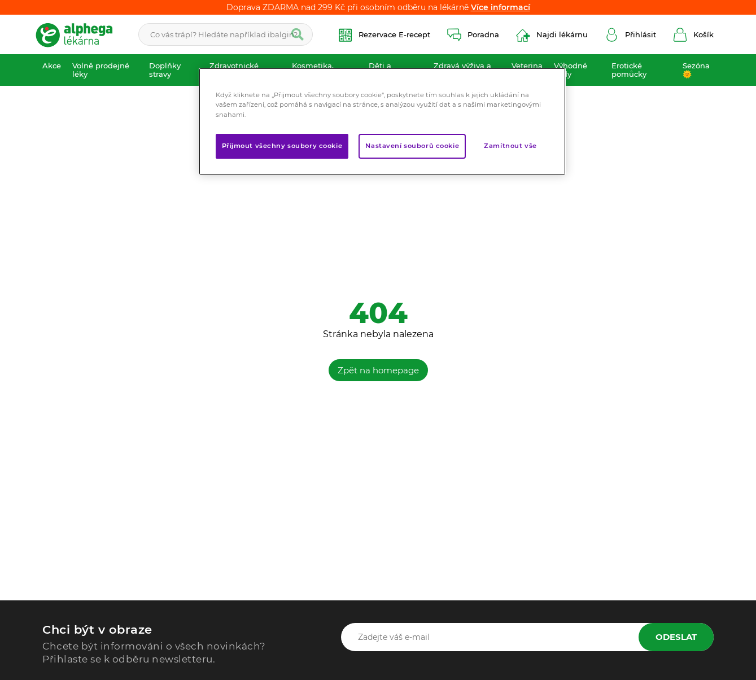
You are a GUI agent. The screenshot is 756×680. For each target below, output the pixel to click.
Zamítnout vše (510, 146)
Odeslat (676, 636)
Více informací (500, 7)
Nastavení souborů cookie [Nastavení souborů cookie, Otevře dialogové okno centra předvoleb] (412, 146)
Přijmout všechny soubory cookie (282, 146)
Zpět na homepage (378, 370)
